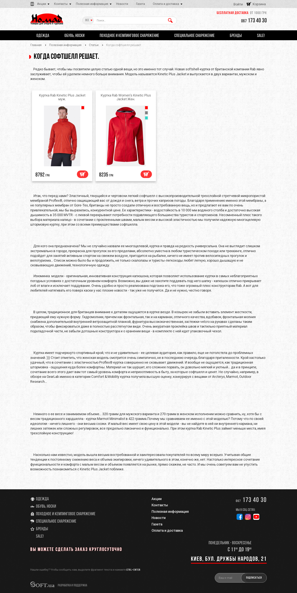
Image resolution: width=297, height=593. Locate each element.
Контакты (61, 4)
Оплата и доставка (166, 4)
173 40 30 (254, 21)
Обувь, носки (46, 506)
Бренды (42, 529)
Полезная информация (92, 4)
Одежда (42, 499)
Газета (140, 4)
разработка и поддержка (72, 585)
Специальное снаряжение (56, 521)
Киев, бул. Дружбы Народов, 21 (229, 559)
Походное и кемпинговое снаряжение (65, 514)
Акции (41, 4)
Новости (122, 4)
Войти (238, 4)
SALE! (40, 536)
